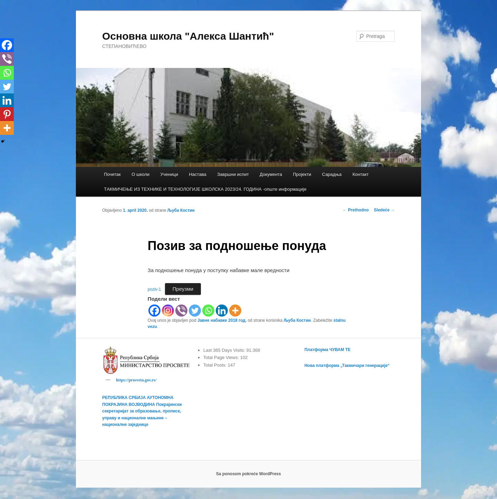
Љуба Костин (181, 210)
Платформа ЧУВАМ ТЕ (327, 349)
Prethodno (356, 210)
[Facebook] (154, 311)
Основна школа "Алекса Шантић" (188, 36)
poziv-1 (154, 289)
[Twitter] (195, 311)
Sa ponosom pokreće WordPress (248, 474)
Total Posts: (215, 365)
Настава (197, 174)
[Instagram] (168, 311)
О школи (140, 174)
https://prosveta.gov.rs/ (136, 380)
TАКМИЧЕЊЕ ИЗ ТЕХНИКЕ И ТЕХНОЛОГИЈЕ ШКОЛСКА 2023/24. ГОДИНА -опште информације (205, 189)
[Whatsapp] (208, 311)
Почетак (112, 174)
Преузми (183, 289)
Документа (271, 174)
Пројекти (302, 174)
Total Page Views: (221, 357)
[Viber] (181, 311)
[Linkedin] (222, 311)
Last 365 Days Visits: (224, 350)
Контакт (360, 174)
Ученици (169, 174)
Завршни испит (233, 174)
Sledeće (384, 210)
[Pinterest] (7, 114)
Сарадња (332, 174)
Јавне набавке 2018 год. (221, 320)
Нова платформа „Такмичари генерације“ (347, 365)
